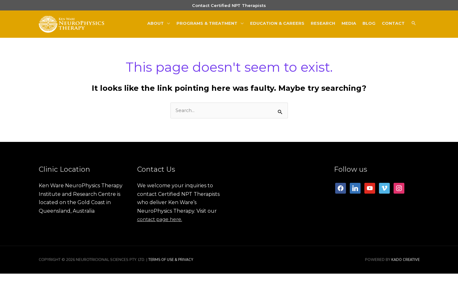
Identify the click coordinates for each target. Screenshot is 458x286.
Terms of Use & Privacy (172, 272)
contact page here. (161, 232)
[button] (413, 31)
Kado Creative (404, 272)
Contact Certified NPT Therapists (229, 8)
